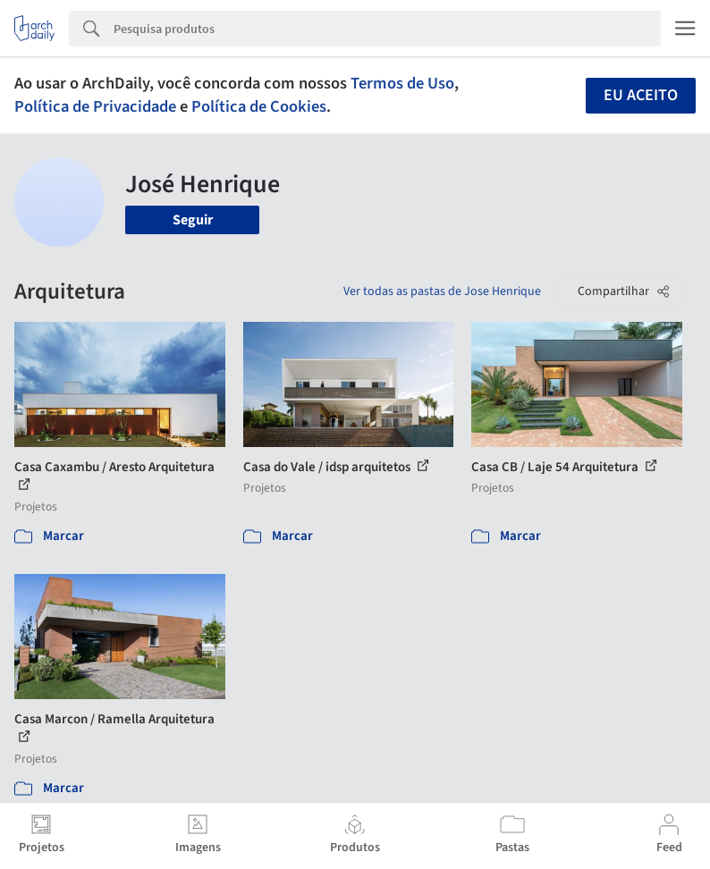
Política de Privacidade (95, 106)
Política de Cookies (258, 106)
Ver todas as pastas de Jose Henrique (442, 291)
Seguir (193, 220)
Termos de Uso (402, 83)
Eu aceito (641, 95)
